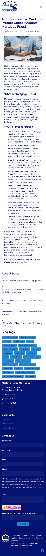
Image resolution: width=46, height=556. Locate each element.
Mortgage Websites (19, 543)
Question (5, 494)
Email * (5, 460)
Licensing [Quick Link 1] (5, 419)
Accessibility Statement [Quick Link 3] (11, 428)
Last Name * (7, 450)
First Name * (7, 441)
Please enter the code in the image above (18, 513)
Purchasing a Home (32, 31)
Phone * (5, 469)
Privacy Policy (37, 487)
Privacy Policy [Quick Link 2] (7, 424)
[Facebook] (42, 551)
